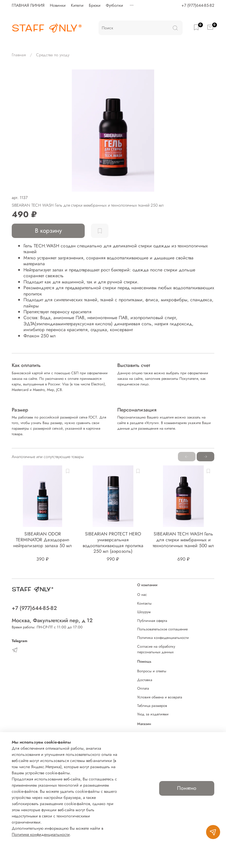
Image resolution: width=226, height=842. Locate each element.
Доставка (144, 680)
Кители (77, 5)
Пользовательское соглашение (162, 629)
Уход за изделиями (153, 714)
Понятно (186, 788)
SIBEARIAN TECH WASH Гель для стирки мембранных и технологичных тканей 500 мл (183, 540)
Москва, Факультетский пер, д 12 (52, 620)
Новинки (58, 5)
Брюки (95, 5)
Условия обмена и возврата (159, 697)
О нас (142, 594)
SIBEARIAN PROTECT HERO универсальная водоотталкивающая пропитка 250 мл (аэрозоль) (113, 543)
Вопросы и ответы (151, 671)
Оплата (143, 688)
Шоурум (144, 612)
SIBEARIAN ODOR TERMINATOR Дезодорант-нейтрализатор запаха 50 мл (42, 540)
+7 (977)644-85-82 (197, 5)
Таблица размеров (152, 705)
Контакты (144, 603)
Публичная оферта (152, 620)
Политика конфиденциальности (163, 637)
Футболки (114, 5)
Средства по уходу (52, 55)
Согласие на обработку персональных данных (156, 649)
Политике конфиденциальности (41, 834)
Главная (19, 55)
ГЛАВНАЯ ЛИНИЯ (28, 5)
